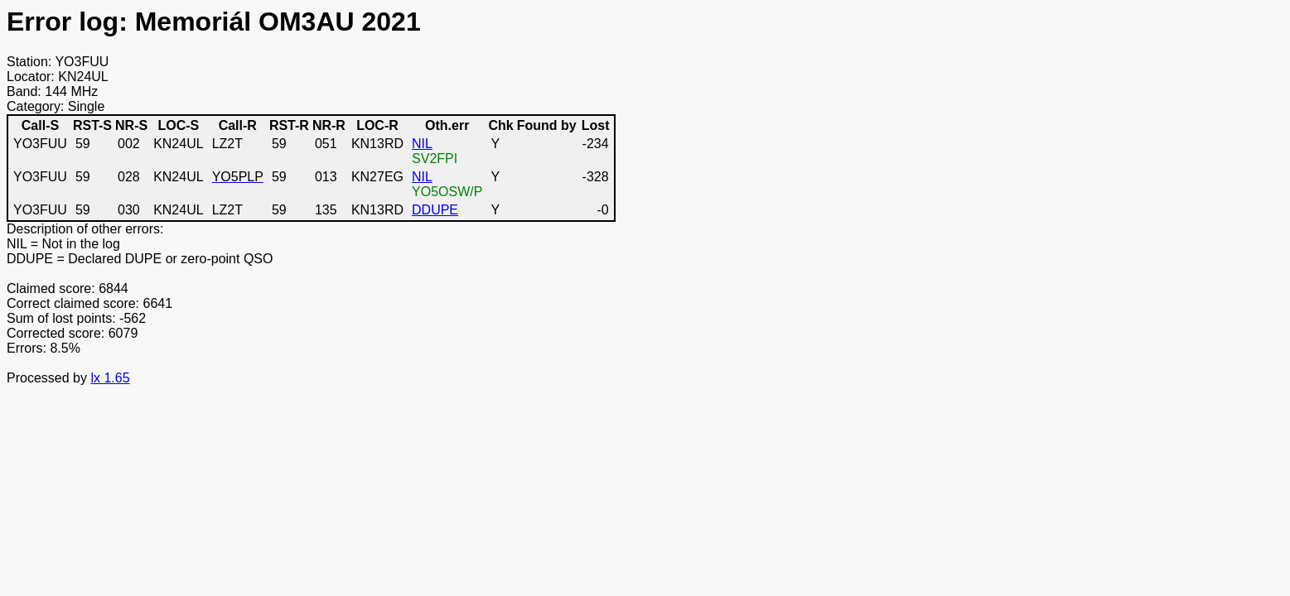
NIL (422, 144)
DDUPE (435, 210)
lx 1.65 (109, 378)
